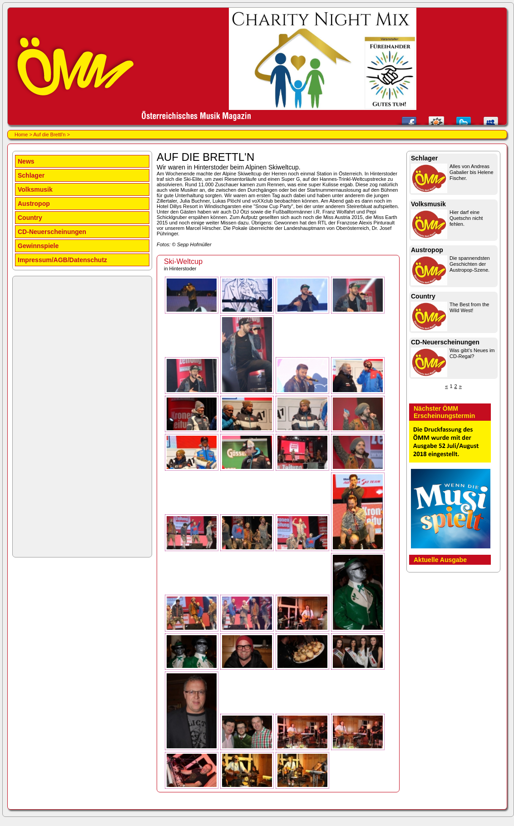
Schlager (31, 175)
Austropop (34, 203)
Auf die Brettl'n (49, 134)
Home (21, 134)
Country (30, 217)
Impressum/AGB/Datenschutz (62, 260)
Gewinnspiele (38, 245)
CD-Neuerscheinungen (52, 231)
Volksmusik (35, 189)
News (26, 161)
